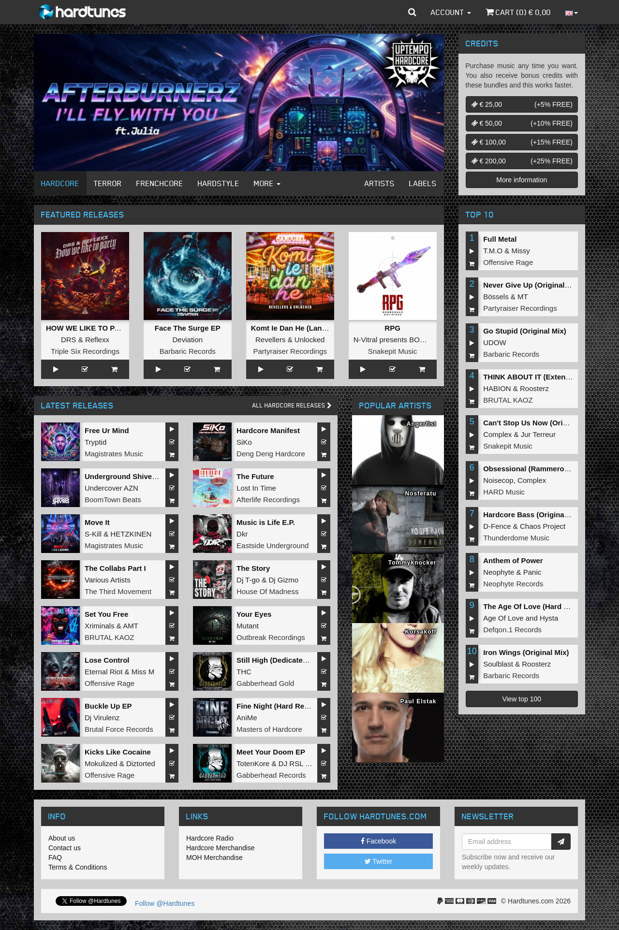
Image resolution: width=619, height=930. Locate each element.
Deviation (188, 339)
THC (243, 672)
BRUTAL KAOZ (109, 637)
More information (521, 180)
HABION (497, 388)
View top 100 (521, 699)
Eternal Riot (103, 672)
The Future (255, 476)
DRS (68, 339)
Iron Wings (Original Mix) (526, 652)
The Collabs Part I (115, 568)
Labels (423, 183)
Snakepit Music (392, 351)
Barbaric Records (188, 351)
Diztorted (140, 763)
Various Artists (108, 580)
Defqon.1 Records (512, 629)
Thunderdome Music (516, 538)
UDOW (494, 342)
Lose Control (107, 660)
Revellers (270, 339)
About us (61, 838)
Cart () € (518, 12)
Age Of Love (503, 618)
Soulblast (498, 664)
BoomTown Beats (113, 499)
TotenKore (252, 763)
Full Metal (499, 239)
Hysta (549, 618)
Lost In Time (256, 488)
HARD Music (504, 492)
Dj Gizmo (283, 580)
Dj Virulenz (102, 717)
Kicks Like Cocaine (118, 752)
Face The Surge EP (188, 328)
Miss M (143, 672)
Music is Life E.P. (265, 522)
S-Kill (93, 534)
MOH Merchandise (214, 857)
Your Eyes (253, 614)
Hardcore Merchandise (220, 848)
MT (522, 296)
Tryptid (95, 442)
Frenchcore (159, 183)
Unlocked (310, 339)
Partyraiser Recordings (290, 351)
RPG (392, 328)
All (292, 405)
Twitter (379, 861)
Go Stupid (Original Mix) (524, 331)
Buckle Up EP (108, 706)
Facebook (378, 841)
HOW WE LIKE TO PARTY (90, 328)
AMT (130, 626)
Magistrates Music (114, 454)
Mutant (247, 626)
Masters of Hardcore (269, 729)
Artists (380, 183)
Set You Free (106, 614)
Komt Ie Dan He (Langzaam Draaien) (313, 328)
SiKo (244, 442)
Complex (497, 434)
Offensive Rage (109, 683)
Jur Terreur (538, 434)
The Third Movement (118, 591)
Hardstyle (218, 183)
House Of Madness (267, 591)
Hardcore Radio (210, 838)
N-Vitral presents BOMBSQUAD (405, 339)
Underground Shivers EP (128, 476)
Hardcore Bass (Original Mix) (533, 514)
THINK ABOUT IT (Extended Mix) (539, 377)
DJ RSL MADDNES (310, 763)
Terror (108, 183)
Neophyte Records (513, 584)
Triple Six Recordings (85, 351)
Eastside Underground (272, 545)
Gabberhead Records (271, 775)
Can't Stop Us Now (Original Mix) (539, 423)
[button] (412, 12)
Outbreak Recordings (270, 637)
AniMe (246, 717)
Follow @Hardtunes (164, 903)
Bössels (496, 296)
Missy (521, 251)
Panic (532, 572)
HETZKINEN (130, 534)
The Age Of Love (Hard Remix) (535, 606)
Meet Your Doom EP (270, 752)
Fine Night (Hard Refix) (275, 706)
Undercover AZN (111, 488)
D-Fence (497, 526)
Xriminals (100, 626)
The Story (253, 568)
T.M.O (492, 251)
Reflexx (97, 339)
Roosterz (534, 388)
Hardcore (60, 183)
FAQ (55, 857)
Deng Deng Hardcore (270, 454)
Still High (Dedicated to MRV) (286, 660)
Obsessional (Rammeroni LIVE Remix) (549, 469)
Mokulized (101, 763)
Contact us (64, 848)
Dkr (242, 534)
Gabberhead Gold (265, 683)
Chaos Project (542, 526)
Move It (97, 522)
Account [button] (451, 12)
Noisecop (498, 480)
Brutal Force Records (119, 729)
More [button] (267, 183)
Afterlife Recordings (268, 499)
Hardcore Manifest (268, 430)
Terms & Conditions (77, 867)
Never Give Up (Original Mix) (532, 285)
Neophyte (498, 572)
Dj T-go (248, 580)
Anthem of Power (513, 560)
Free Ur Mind (107, 430)
